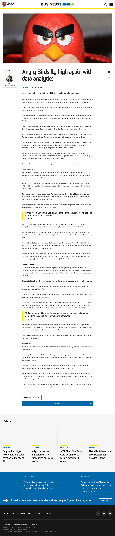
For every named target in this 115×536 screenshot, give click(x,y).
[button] (9, 80)
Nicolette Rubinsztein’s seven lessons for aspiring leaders (100, 455)
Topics (13, 513)
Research (21, 513)
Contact (38, 513)
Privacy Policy (6, 524)
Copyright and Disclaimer (20, 524)
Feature (6, 448)
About (30, 513)
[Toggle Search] (105, 4)
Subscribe (105, 500)
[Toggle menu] (111, 4)
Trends (5, 513)
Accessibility (33, 524)
